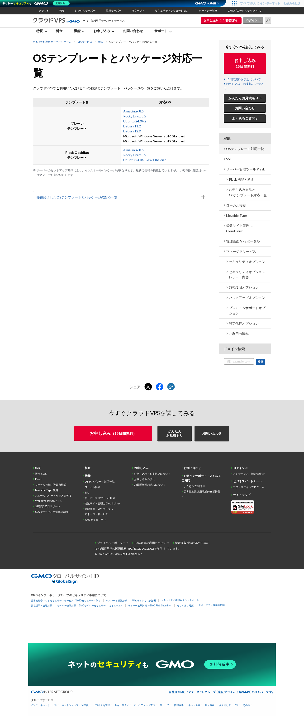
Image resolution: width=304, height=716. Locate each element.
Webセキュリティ (95, 519)
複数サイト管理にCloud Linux (102, 503)
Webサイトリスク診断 (144, 600)
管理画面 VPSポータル (243, 241)
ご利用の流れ (239, 334)
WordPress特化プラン (49, 500)
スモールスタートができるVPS (53, 495)
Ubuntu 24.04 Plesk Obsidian (144, 160)
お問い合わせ (133, 31)
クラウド (44, 10)
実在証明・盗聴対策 (41, 605)
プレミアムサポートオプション (247, 310)
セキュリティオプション (247, 262)
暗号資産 (209, 705)
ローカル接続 (236, 205)
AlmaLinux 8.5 (133, 111)
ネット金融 (194, 705)
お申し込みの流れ (144, 479)
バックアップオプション (247, 297)
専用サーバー (114, 10)
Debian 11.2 (132, 126)
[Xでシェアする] (148, 387)
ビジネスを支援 (101, 705)
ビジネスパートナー (246, 481)
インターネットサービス (44, 705)
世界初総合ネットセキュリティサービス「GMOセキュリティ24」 (66, 600)
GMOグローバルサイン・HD (244, 10)
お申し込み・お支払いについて (152, 473)
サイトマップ (241, 495)
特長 (39, 31)
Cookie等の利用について (150, 543)
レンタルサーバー (85, 10)
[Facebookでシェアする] (159, 387)
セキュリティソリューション (172, 10)
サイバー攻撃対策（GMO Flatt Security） (150, 605)
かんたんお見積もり (243, 98)
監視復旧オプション (244, 287)
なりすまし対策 (185, 605)
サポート (161, 31)
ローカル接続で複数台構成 (50, 484)
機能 (77, 31)
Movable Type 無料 (46, 490)
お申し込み (102, 31)
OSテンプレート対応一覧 (245, 149)
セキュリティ (122, 705)
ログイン (251, 20)
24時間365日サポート (48, 506)
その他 (246, 705)
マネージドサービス (241, 251)
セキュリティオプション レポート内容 (247, 274)
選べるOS (41, 473)
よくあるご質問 (243, 118)
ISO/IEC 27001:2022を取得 (145, 548)
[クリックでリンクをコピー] (171, 387)
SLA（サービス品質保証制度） (53, 511)
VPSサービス (84, 41)
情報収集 (179, 705)
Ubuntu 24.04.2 (134, 121)
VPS (62, 10)
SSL (229, 159)
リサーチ (164, 705)
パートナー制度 (208, 10)
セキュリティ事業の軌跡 (212, 605)
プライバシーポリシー (111, 543)
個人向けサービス (228, 705)
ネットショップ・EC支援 (75, 705)
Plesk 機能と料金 (241, 179)
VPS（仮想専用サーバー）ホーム (52, 41)
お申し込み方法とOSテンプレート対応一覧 (248, 192)
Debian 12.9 (132, 131)
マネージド (138, 10)
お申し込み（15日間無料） (221, 20)
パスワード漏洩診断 (116, 600)
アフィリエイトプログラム (248, 487)
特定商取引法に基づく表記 (192, 543)
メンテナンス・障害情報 (247, 473)
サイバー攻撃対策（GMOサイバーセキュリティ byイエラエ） (90, 605)
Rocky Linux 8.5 (134, 116)
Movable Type (236, 215)
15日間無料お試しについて (243, 79)
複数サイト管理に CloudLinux (239, 228)
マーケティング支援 (144, 705)
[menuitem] (43, 31)
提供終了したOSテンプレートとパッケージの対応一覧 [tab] (77, 197)
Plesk (38, 479)
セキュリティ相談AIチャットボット (180, 600)
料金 (59, 31)
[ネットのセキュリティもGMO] (36, 3)
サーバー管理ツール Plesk (245, 169)
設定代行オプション (244, 323)
